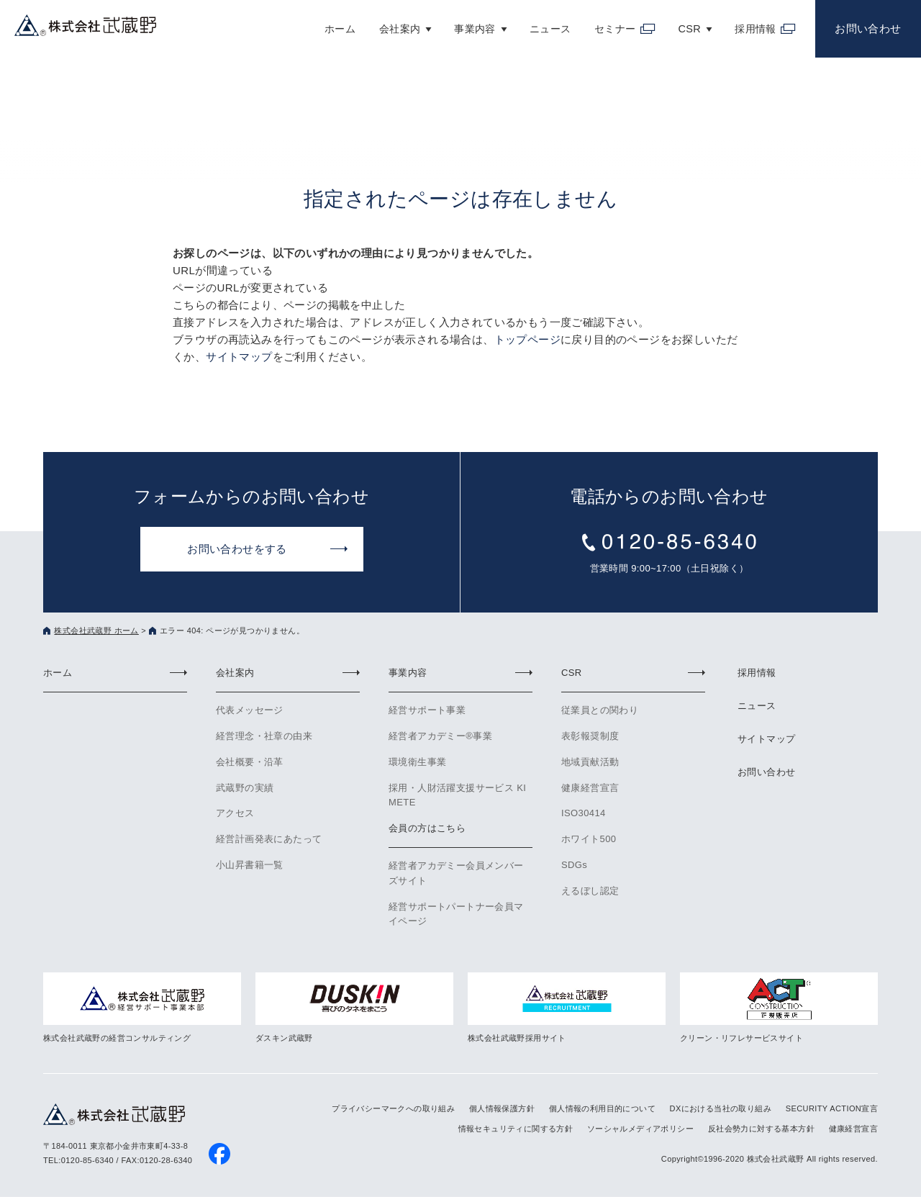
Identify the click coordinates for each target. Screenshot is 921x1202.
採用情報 (749, 25)
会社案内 (390, 25)
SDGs (574, 864)
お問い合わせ (866, 25)
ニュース (542, 25)
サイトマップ (239, 357)
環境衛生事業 (417, 761)
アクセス (235, 813)
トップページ (527, 339)
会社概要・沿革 (249, 761)
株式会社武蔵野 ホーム (96, 630)
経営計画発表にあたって (269, 838)
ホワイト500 (589, 838)
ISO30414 (583, 813)
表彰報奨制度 (590, 736)
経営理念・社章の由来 (264, 736)
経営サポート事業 (427, 710)
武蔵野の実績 (244, 787)
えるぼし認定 (590, 890)
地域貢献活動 (590, 761)
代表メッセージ (249, 710)
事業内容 (466, 25)
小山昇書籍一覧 (249, 864)
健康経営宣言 (590, 787)
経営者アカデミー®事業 (440, 736)
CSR (682, 25)
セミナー (608, 25)
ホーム (328, 25)
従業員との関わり (599, 710)
